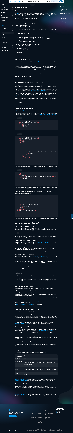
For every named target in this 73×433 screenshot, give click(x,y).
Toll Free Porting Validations (29, 168)
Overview (61, 5)
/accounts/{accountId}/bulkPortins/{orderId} (40, 189)
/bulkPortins (18, 13)
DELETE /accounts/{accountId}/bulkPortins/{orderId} (39, 391)
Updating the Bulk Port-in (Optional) (65, 12)
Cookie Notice (47, 417)
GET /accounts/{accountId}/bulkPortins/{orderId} (48, 348)
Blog (31, 412)
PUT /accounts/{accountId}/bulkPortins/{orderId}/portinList (43, 243)
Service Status (40, 412)
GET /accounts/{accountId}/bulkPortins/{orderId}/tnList (47, 115)
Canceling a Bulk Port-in (63, 24)
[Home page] (15, 5)
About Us (31, 411)
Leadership (32, 419)
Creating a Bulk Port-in (63, 8)
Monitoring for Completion (63, 23)
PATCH (43, 228)
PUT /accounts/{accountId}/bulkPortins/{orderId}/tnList (40, 91)
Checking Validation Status (63, 11)
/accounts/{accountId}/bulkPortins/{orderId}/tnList (24, 111)
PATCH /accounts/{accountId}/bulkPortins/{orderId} (45, 331)
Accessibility (47, 412)
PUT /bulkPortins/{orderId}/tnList (45, 79)
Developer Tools (31, 2)
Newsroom (32, 415)
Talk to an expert (59, 413)
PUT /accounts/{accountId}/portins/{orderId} (37, 301)
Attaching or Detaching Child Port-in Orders (65, 16)
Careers (31, 416)
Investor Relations (33, 417)
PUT (40, 228)
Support (39, 411)
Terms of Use (47, 419)
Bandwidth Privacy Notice (49, 415)
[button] (7, 6)
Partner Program (40, 417)
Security (39, 416)
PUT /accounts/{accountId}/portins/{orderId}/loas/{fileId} (25, 306)
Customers (39, 419)
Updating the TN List (63, 17)
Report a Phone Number (49, 416)
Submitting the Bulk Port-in (63, 21)
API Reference (24, 2)
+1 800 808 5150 (59, 416)
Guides (20, 2)
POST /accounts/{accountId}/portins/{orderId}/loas (24, 305)
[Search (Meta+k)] (54, 2)
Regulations (40, 424)
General (46, 411)
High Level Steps (62, 7)
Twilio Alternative (40, 423)
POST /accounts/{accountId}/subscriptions (41, 349)
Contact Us (13, 416)
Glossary (39, 421)
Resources (39, 415)
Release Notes (40, 420)
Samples (37, 2)
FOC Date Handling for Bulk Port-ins (65, 20)
